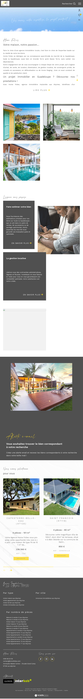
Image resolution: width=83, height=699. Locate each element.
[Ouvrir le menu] (79, 3)
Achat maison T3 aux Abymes (16, 622)
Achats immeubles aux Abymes (13, 605)
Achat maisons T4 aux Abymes (16, 624)
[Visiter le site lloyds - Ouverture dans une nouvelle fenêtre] (8, 681)
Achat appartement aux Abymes (14, 600)
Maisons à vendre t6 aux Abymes (17, 626)
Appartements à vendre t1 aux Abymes (19, 630)
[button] (10, 570)
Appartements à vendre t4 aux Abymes (19, 637)
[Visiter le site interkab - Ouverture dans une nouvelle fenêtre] (23, 680)
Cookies (66, 690)
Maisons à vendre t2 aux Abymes (17, 619)
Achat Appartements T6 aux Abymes (18, 641)
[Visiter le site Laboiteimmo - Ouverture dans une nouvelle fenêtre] (41, 694)
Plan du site (28, 690)
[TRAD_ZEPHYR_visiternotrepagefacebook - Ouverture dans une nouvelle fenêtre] (41, 659)
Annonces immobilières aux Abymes (48, 598)
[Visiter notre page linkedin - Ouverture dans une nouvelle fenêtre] (52, 659)
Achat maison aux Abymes (12, 598)
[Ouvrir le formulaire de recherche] (69, 3)
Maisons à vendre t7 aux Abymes (17, 628)
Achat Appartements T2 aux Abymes (18, 633)
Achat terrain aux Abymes (11, 602)
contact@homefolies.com (12, 661)
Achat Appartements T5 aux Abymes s (19, 639)
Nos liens (50, 690)
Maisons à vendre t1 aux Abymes (17, 617)
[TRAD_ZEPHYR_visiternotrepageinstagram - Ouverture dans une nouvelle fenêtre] (46, 659)
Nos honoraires (19, 690)
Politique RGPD (58, 690)
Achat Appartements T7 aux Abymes (18, 643)
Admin (45, 690)
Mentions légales (37, 690)
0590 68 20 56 (8, 659)
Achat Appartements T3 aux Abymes (18, 635)
